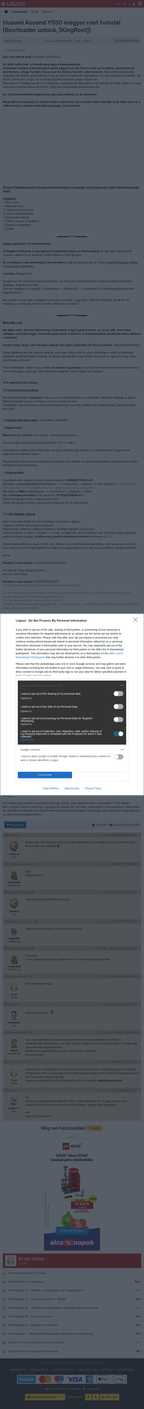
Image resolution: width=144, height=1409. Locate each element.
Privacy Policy (93, 788)
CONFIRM (45, 775)
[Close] (136, 620)
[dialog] (72, 704)
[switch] (118, 693)
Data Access (71, 788)
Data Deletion (51, 788)
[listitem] (72, 685)
